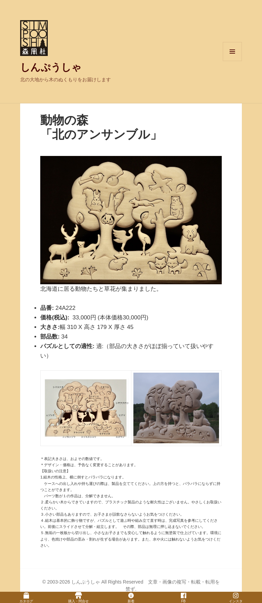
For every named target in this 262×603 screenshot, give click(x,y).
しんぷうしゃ (51, 67)
